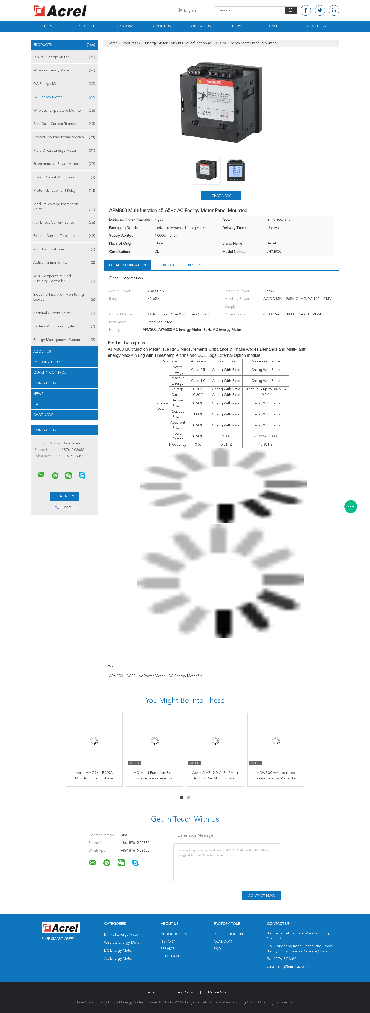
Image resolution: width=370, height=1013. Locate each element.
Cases (274, 26)
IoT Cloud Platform (64, 249)
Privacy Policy (182, 992)
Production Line (229, 934)
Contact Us (199, 26)
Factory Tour (46, 362)
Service (167, 949)
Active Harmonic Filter (64, 262)
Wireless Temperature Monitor (64, 110)
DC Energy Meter (64, 83)
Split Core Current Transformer (64, 123)
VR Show (124, 26)
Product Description (181, 265)
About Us (162, 26)
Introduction (174, 934)
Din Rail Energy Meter (64, 57)
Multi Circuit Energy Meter (64, 150)
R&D (217, 949)
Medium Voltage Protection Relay (64, 207)
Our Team (170, 956)
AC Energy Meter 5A (185, 676)
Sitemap (150, 992)
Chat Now (316, 26)
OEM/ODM (223, 941)
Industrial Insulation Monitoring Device (64, 297)
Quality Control (49, 373)
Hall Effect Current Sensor (64, 222)
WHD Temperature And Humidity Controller (64, 279)
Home (49, 26)
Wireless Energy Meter (64, 70)
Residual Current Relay (64, 313)
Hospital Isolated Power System (64, 137)
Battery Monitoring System (64, 326)
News (237, 26)
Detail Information (127, 265)
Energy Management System (64, 339)
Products (87, 26)
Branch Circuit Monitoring (64, 177)
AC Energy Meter (64, 97)
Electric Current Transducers (64, 236)
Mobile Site (217, 992)
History (168, 941)
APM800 (116, 676)
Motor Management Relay (64, 190)
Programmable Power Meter (64, 164)
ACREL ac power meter (145, 676)
